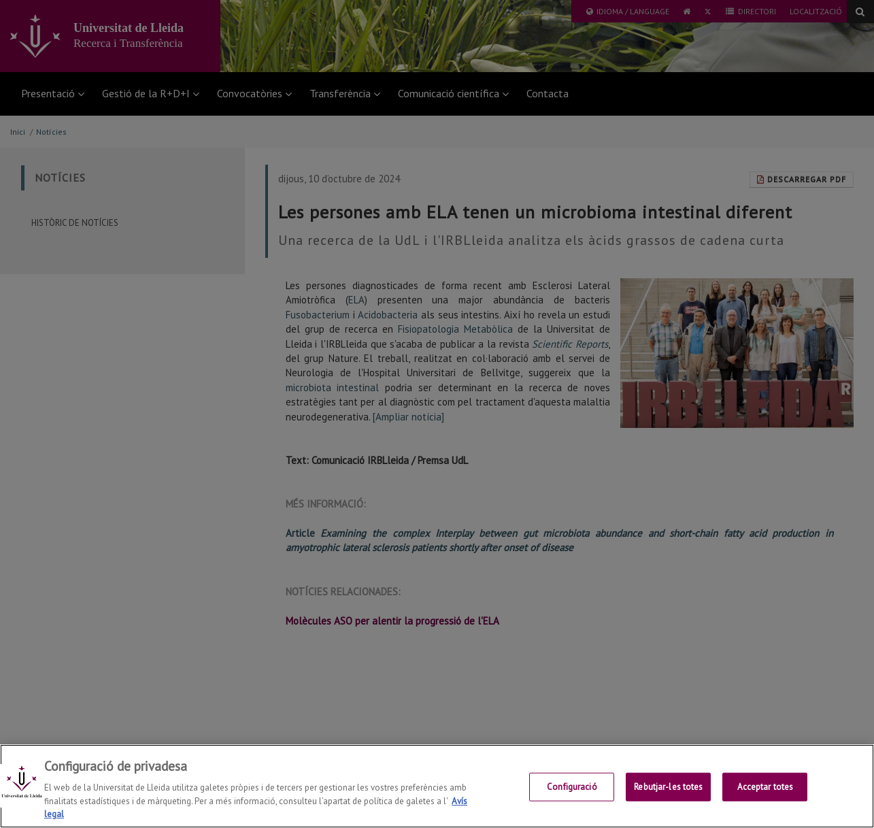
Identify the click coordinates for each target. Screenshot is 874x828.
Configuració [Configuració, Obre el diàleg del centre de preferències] (572, 787)
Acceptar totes (765, 787)
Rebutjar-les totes (668, 787)
